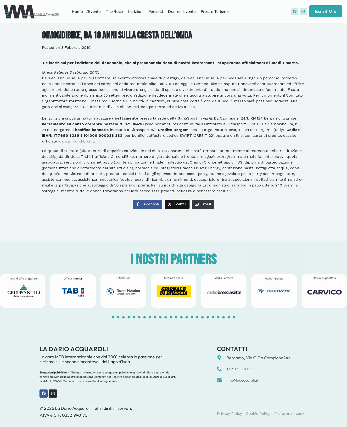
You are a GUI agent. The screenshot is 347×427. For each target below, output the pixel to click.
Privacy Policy (229, 413)
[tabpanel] (73, 291)
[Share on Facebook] (147, 204)
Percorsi (155, 11)
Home (77, 11)
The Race (114, 11)
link (117, 381)
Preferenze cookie (291, 413)
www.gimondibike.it (76, 141)
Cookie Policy (258, 413)
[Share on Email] (203, 204)
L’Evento (93, 11)
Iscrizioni (135, 11)
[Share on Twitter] (177, 204)
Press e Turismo (215, 11)
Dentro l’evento (182, 11)
